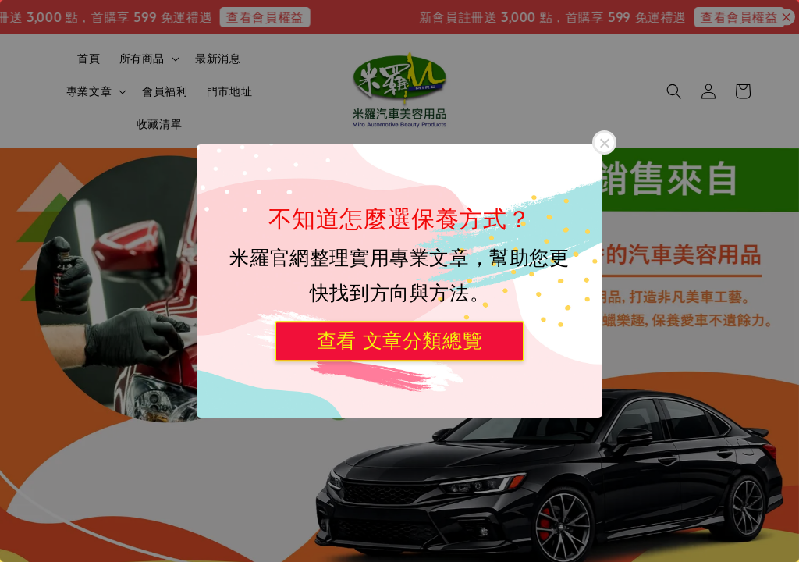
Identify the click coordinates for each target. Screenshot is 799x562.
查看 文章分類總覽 (399, 340)
